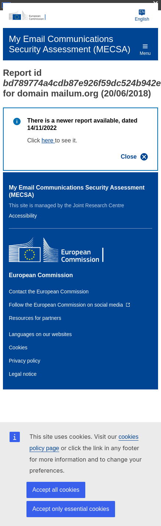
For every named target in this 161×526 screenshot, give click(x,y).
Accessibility (23, 216)
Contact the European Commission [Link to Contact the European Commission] (49, 291)
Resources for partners (35, 318)
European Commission (41, 275)
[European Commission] (70, 15)
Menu (145, 49)
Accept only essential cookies (70, 509)
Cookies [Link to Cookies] (18, 347)
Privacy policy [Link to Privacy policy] (24, 361)
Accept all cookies (55, 490)
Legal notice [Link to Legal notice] (23, 374)
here (48, 140)
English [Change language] (142, 15)
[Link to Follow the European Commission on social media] (69, 305)
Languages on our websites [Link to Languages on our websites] (40, 334)
